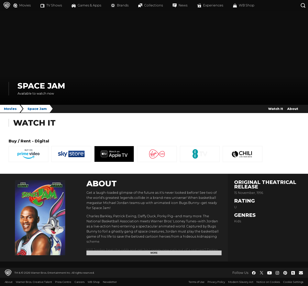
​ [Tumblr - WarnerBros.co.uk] (293, 273)
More (154, 253)
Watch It (275, 109)
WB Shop (94, 281)
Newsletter (110, 281)
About (292, 109)
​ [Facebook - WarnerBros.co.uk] (253, 273)
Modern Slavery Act (240, 281)
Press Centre (63, 281)
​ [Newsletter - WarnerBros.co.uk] (301, 273)
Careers (79, 281)
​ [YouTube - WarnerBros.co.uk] (269, 273)
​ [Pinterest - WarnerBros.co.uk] (285, 273)
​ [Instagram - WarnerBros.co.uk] (277, 273)
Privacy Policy (216, 281)
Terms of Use (196, 281)
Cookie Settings (293, 281)
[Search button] (303, 5)
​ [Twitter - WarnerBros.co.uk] (261, 273)
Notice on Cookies (268, 281)
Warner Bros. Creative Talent (34, 281)
